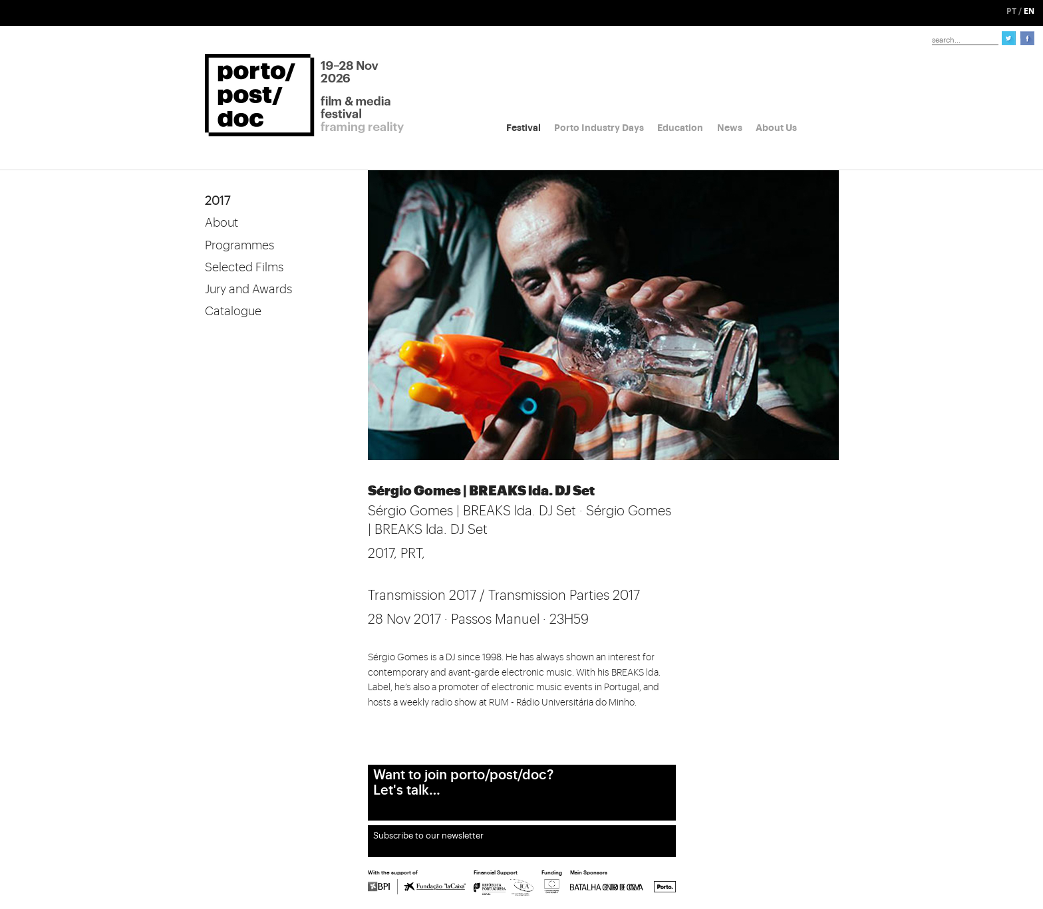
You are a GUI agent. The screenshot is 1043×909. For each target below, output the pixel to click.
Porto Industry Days (599, 127)
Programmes (239, 245)
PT (1011, 11)
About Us (776, 127)
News (729, 127)
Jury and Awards (248, 289)
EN (1029, 11)
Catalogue (233, 311)
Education (680, 127)
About (221, 223)
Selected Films (244, 267)
